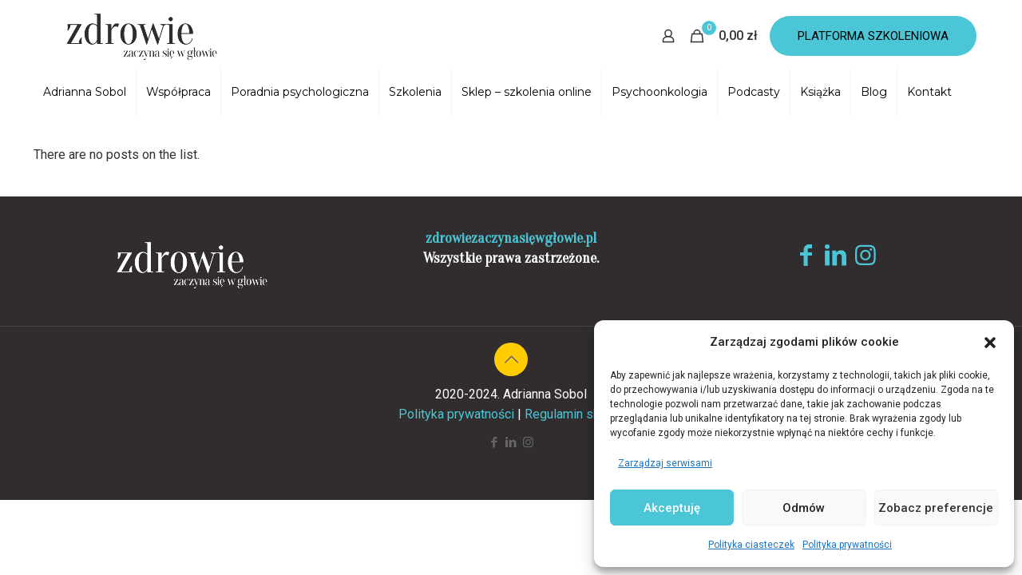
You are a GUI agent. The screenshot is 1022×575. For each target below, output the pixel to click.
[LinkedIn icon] (511, 442)
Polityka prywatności (847, 544)
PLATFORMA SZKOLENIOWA (873, 36)
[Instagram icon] (528, 442)
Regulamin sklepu (574, 414)
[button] (990, 343)
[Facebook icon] (495, 442)
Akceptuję (672, 508)
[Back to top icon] (511, 359)
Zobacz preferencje (935, 508)
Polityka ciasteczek (751, 544)
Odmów (803, 508)
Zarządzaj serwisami (665, 463)
